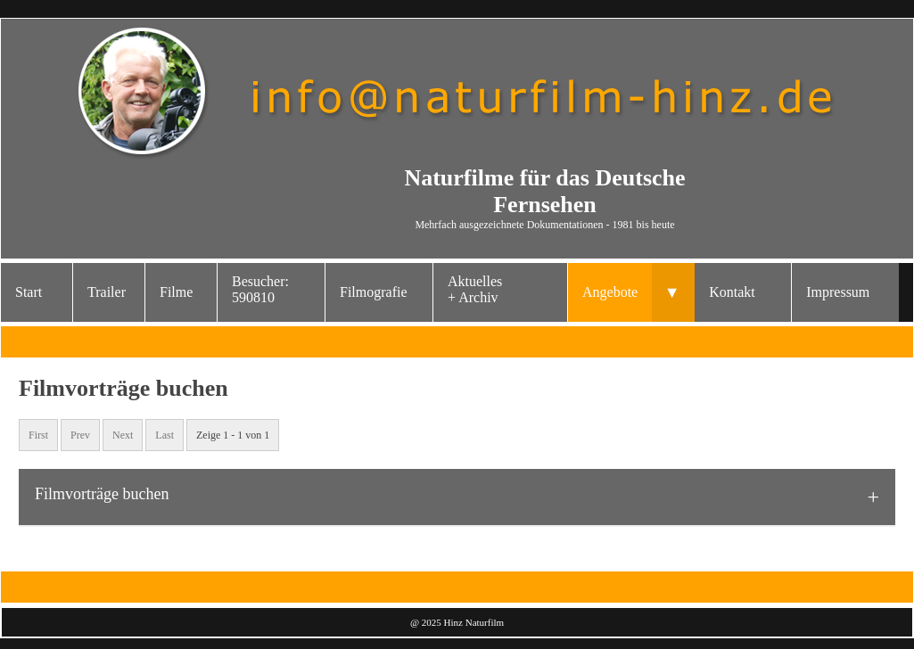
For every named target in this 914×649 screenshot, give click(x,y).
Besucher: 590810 (260, 289)
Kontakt (732, 292)
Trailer (106, 292)
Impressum (837, 292)
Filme (176, 292)
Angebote (610, 292)
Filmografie (374, 292)
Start (28, 292)
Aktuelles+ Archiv (475, 289)
